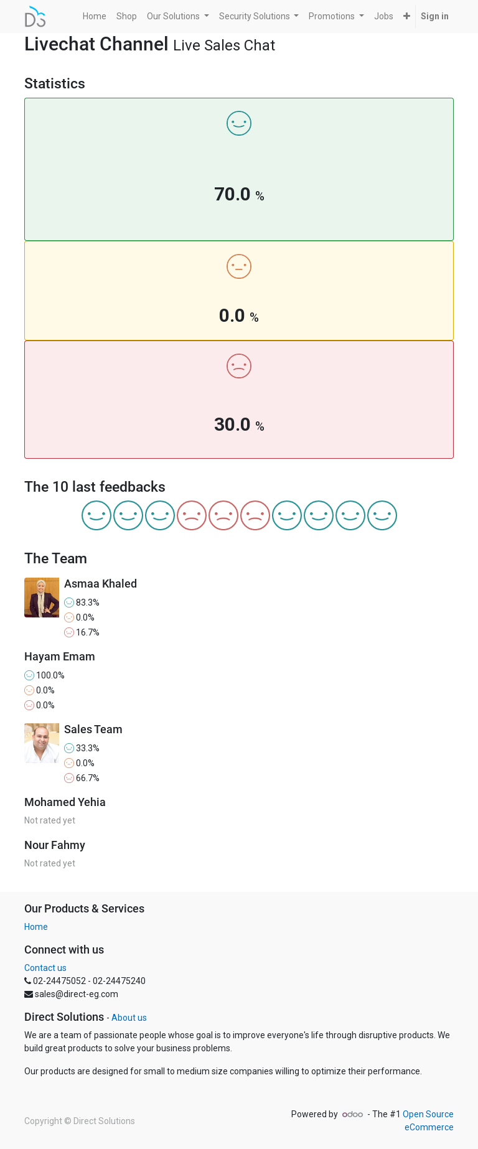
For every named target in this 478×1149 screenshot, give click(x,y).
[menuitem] (94, 16)
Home (36, 927)
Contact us (45, 968)
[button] (406, 16)
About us (129, 1018)
